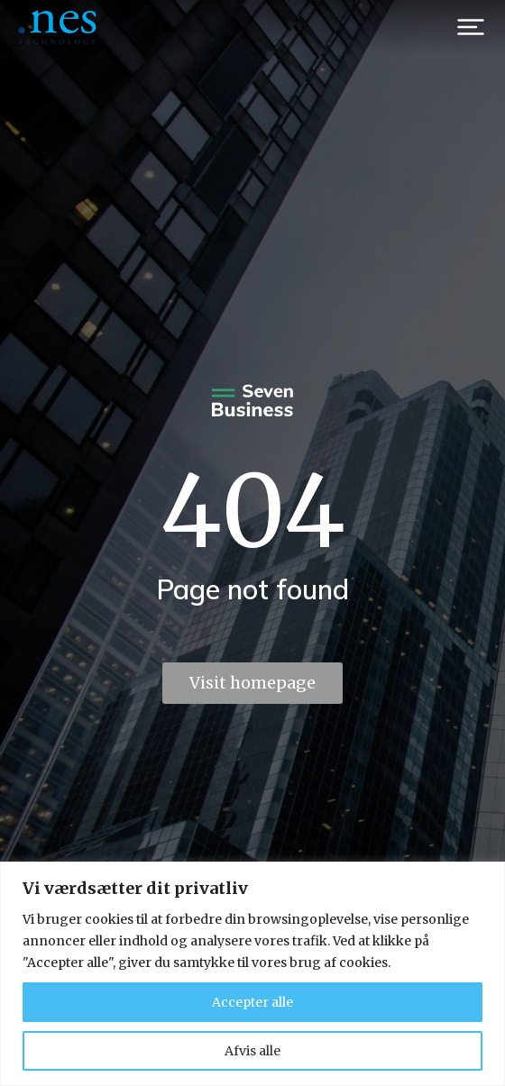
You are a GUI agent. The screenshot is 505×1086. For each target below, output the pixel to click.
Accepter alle (252, 1002)
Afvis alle (252, 1051)
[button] (470, 27)
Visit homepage (252, 682)
